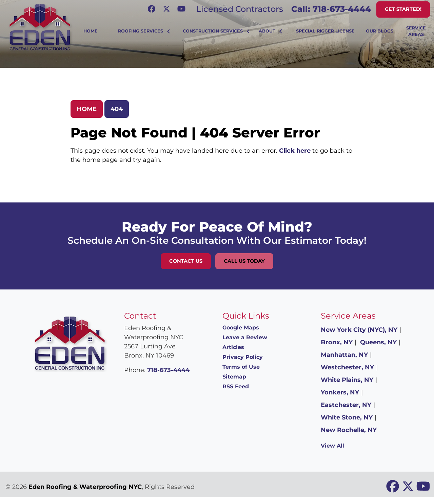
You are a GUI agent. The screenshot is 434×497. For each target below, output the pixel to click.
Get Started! (403, 9)
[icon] (152, 9)
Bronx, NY (337, 342)
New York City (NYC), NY (359, 329)
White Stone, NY (347, 417)
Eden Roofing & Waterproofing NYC (85, 487)
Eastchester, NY (346, 405)
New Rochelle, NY (349, 430)
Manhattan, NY (344, 355)
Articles (233, 347)
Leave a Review (244, 337)
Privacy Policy (242, 357)
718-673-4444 (168, 370)
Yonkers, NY (340, 392)
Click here (295, 150)
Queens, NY (378, 342)
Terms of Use (241, 367)
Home (87, 109)
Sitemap (234, 376)
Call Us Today (244, 261)
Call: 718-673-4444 (331, 9)
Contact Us (185, 261)
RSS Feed (235, 386)
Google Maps (240, 327)
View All (332, 445)
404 (117, 109)
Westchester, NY (347, 367)
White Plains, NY (347, 380)
